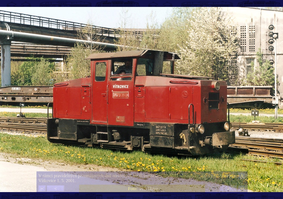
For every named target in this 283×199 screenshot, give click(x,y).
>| (241, 188)
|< (42, 188)
